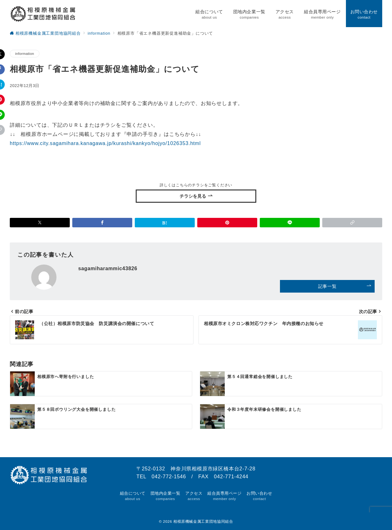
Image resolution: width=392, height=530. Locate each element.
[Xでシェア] (40, 222)
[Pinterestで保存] (227, 222)
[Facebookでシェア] (102, 222)
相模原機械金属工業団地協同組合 (203, 521)
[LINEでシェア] (290, 222)
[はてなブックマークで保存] (165, 222)
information (24, 53)
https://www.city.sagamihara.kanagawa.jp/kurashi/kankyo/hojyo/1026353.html (105, 143)
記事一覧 (344, 286)
